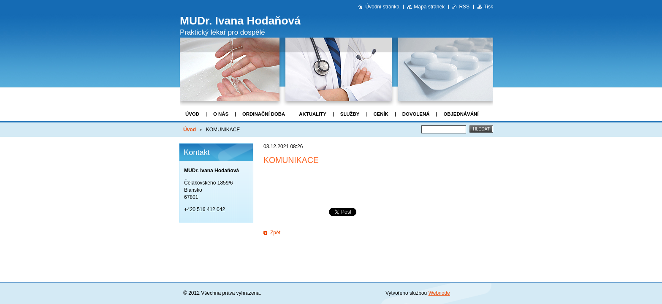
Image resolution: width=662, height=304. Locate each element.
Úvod (192, 114)
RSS (464, 7)
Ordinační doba (263, 114)
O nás (220, 114)
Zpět (275, 233)
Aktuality (312, 114)
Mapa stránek (429, 7)
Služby (350, 114)
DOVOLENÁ (416, 114)
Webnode (439, 293)
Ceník (380, 114)
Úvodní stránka (382, 7)
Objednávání (460, 114)
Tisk (488, 7)
